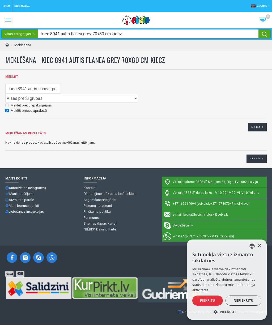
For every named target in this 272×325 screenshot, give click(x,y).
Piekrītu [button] (207, 300)
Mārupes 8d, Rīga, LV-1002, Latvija (233, 182)
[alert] (227, 280)
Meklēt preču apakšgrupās (28, 105)
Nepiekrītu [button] (243, 300)
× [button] (259, 246)
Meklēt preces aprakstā (26, 111)
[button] (226, 311)
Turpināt (255, 158)
